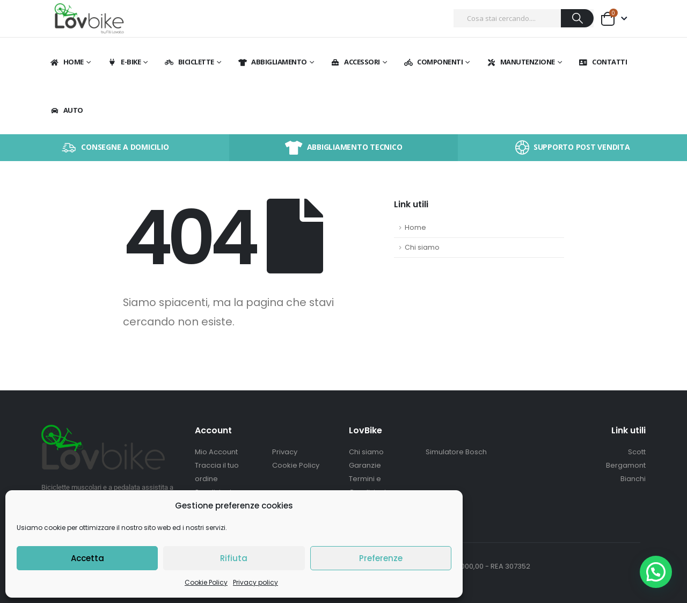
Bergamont (626, 465)
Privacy (284, 452)
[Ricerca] (577, 18)
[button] (656, 572)
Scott (637, 452)
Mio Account (216, 452)
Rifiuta (233, 558)
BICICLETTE (189, 62)
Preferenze (381, 558)
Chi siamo (422, 247)
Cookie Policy (206, 582)
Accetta (87, 558)
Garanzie (365, 465)
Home (66, 62)
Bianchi (633, 479)
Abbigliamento (272, 62)
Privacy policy (255, 582)
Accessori (355, 62)
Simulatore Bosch (456, 452)
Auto (66, 110)
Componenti (433, 62)
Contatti (602, 62)
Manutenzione (520, 62)
